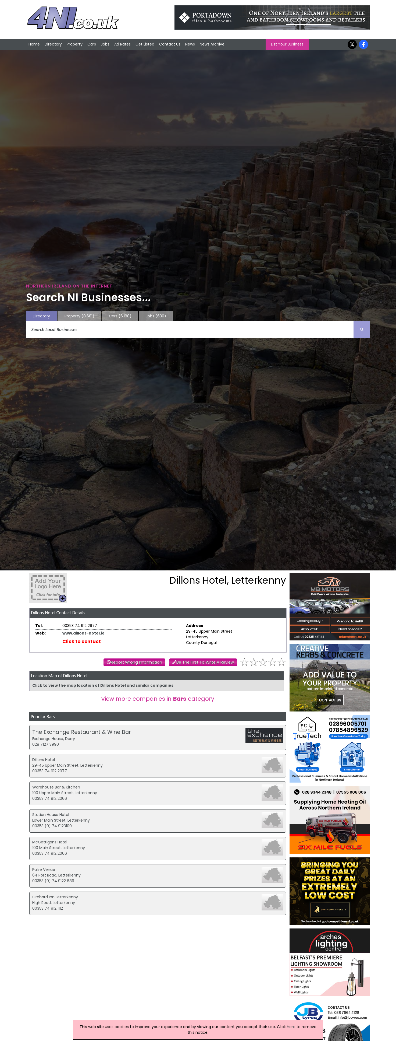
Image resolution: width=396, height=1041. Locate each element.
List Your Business (287, 44)
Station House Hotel (50, 814)
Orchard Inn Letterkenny (55, 897)
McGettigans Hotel (49, 842)
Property (75, 44)
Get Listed (144, 44)
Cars (91, 44)
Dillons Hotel (43, 759)
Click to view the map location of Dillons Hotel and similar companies (102, 685)
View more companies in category (157, 699)
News (190, 44)
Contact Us (169, 44)
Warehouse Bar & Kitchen (56, 787)
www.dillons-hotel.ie (83, 633)
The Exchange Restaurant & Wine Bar (81, 732)
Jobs (105, 44)
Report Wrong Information (136, 662)
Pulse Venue (43, 869)
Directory (53, 44)
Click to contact (81, 641)
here (291, 1026)
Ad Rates (122, 44)
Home (34, 44)
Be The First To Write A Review (205, 662)
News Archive (212, 44)
